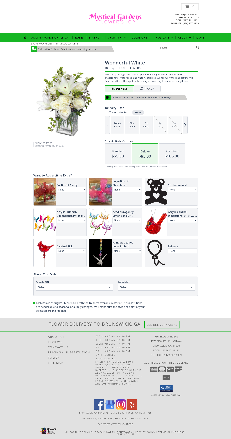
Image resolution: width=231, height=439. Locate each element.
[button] (190, 7)
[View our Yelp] (132, 408)
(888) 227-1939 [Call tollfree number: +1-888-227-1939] (191, 23)
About (185, 37)
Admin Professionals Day (50, 37)
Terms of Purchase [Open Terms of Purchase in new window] (171, 431)
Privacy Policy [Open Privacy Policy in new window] (145, 431)
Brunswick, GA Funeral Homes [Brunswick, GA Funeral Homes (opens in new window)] (98, 412)
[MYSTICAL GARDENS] (115, 18)
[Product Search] (177, 47)
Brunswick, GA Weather (97, 418)
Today (138, 112)
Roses (79, 37)
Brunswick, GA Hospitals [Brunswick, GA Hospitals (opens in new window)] (136, 412)
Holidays (164, 37)
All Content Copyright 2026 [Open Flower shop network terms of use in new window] (84, 431)
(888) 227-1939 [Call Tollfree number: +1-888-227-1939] (173, 354)
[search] (197, 47)
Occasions (141, 37)
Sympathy (117, 37)
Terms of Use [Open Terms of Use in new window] (126, 434)
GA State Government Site (132, 418)
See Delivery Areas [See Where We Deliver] (162, 325)
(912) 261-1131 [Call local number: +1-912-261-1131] (191, 20)
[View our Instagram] (121, 408)
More (202, 37)
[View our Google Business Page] (110, 408)
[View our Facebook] (99, 408)
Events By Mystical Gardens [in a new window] (115, 423)
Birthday (96, 37)
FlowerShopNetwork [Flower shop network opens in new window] (117, 431)
